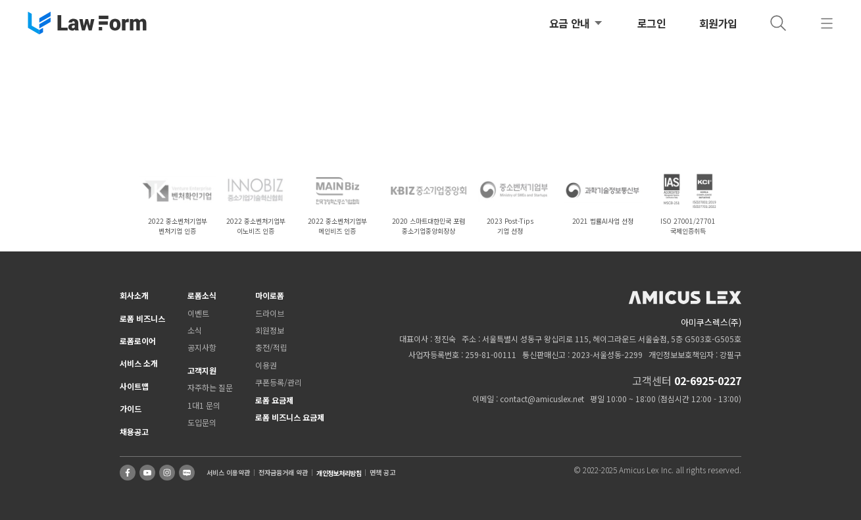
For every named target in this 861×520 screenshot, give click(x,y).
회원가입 (718, 23)
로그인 (651, 23)
